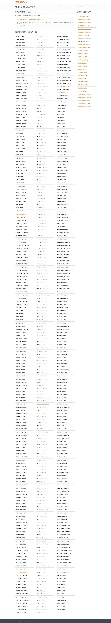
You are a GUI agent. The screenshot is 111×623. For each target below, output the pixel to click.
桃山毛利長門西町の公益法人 (63, 288)
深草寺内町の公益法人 (42, 475)
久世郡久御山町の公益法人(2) (84, 97)
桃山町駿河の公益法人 (62, 348)
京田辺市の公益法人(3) (83, 81)
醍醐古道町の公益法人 (21, 503)
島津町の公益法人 (20, 211)
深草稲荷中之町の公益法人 (42, 298)
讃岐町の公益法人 (20, 204)
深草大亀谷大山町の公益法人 (63, 45)
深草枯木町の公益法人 (42, 335)
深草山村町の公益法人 (42, 600)
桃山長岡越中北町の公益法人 (63, 254)
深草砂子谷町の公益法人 (42, 435)
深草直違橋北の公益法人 (62, 102)
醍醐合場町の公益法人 (21, 326)
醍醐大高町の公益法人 (21, 357)
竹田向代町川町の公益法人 (42, 39)
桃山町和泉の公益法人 (62, 304)
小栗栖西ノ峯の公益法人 (21, 105)
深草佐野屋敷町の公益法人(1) (43, 397)
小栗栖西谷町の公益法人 (21, 102)
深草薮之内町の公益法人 (42, 597)
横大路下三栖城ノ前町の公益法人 (64, 531)
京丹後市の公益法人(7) (83, 84)
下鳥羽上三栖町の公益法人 (22, 226)
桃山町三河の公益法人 (62, 410)
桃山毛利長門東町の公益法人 (63, 285)
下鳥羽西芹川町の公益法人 (22, 263)
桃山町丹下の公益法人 (62, 357)
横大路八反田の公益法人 (62, 506)
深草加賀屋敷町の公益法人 (42, 326)
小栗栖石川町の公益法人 (21, 80)
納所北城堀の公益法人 (42, 145)
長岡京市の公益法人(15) (83, 75)
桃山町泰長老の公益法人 (62, 351)
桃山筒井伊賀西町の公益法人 (63, 245)
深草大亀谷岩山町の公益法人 (63, 39)
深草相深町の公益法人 (42, 267)
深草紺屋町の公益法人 (42, 391)
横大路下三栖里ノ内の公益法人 (64, 528)
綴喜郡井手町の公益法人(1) (84, 100)
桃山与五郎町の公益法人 (62, 295)
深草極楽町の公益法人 (42, 385)
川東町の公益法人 (20, 151)
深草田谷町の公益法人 (42, 466)
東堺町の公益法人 (41, 186)
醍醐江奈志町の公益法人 (21, 351)
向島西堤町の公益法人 (62, 189)
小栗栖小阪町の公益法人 (21, 95)
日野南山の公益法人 (41, 263)
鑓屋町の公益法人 (61, 425)
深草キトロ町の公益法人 (42, 360)
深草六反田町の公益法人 (42, 609)
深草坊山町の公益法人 (42, 569)
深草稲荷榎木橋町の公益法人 (43, 288)
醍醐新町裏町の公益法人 (21, 453)
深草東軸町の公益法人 (42, 481)
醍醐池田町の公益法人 (21, 332)
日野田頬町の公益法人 (42, 223)
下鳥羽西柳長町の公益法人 (22, 267)
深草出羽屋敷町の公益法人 (42, 478)
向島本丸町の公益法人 (62, 207)
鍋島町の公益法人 (41, 108)
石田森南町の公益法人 (21, 67)
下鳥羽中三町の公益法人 (21, 260)
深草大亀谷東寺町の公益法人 (63, 74)
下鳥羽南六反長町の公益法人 (22, 295)
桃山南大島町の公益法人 (62, 282)
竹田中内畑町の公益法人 (21, 575)
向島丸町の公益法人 (61, 214)
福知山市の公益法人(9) (83, 50)
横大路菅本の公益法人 (62, 469)
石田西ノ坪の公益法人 (21, 58)
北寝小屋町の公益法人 (21, 161)
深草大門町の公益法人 (42, 460)
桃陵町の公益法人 (41, 64)
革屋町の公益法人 (20, 154)
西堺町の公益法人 (41, 123)
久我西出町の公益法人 (21, 192)
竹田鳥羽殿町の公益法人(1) (22, 572)
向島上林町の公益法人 (62, 139)
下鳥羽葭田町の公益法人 (21, 298)
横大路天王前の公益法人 (62, 481)
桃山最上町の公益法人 (62, 292)
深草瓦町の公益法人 (41, 341)
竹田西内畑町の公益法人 (21, 587)
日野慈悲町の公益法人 (42, 220)
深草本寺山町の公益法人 (42, 575)
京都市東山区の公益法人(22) (84, 29)
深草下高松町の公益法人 (42, 407)
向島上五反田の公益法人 (62, 136)
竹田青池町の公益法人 (21, 537)
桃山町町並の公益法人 (62, 400)
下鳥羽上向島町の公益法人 (22, 229)
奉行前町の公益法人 (61, 105)
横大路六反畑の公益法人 (62, 522)
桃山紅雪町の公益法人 (62, 235)
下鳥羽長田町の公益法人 (21, 223)
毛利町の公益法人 (61, 223)
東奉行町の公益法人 (41, 201)
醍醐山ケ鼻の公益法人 (21, 531)
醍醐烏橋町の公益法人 (21, 394)
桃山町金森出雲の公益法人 (63, 329)
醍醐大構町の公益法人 (21, 354)
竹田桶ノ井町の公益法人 (21, 544)
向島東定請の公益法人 (62, 201)
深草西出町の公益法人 (42, 519)
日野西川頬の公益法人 (42, 235)
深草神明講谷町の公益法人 (42, 422)
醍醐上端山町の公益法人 (21, 385)
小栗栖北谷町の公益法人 (21, 92)
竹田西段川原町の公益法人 (22, 597)
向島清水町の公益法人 (62, 145)
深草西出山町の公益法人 (42, 522)
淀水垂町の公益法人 (61, 606)
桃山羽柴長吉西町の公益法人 (63, 263)
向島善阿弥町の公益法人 (62, 161)
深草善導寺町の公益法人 (42, 450)
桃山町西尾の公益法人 (62, 379)
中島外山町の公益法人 (42, 83)
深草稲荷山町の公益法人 (42, 301)
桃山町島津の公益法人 (62, 335)
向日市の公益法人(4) (82, 72)
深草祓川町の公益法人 (42, 531)
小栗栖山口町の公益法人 (21, 126)
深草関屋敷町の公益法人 (42, 444)
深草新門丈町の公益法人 (42, 425)
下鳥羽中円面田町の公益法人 (22, 257)
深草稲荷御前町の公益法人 (42, 292)
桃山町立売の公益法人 (62, 354)
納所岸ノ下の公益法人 (42, 142)
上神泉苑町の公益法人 (21, 148)
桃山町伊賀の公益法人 (62, 301)
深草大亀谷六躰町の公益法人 (63, 89)
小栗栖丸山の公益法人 (21, 111)
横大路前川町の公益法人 (62, 513)
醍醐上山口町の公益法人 (21, 388)
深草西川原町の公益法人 (42, 513)
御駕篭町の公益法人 (20, 77)
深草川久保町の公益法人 (42, 338)
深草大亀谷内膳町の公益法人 (63, 58)
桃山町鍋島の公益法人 (62, 376)
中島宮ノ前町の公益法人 (42, 102)
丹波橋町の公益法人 (41, 52)
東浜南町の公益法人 (41, 195)
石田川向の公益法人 (20, 52)
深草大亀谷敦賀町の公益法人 (63, 55)
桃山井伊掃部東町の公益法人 (63, 229)
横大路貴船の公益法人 (62, 441)
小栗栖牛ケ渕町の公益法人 (22, 86)
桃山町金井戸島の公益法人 (63, 326)
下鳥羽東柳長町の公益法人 (22, 273)
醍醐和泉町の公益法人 (21, 335)
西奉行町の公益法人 (41, 130)
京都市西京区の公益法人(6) (84, 47)
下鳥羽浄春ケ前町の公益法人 (22, 245)
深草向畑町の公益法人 (42, 590)
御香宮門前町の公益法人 (21, 201)
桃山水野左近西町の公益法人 (63, 279)
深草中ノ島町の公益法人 (42, 497)
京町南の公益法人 (20, 173)
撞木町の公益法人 (20, 310)
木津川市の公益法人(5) (83, 91)
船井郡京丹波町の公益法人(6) (84, 106)
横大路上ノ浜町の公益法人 (63, 435)
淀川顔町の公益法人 (61, 581)
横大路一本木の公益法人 (62, 428)
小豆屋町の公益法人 (20, 36)
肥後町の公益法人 (41, 204)
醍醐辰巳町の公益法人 (21, 472)
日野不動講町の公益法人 (42, 257)
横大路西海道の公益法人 (62, 453)
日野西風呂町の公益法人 (42, 242)
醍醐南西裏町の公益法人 (21, 522)
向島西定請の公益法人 (62, 186)
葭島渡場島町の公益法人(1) (63, 572)
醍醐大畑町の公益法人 (21, 360)
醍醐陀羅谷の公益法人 (21, 475)
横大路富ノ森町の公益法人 (63, 485)
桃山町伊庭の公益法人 (62, 313)
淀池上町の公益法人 (61, 575)
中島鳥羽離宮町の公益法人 (42, 86)
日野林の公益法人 (41, 251)
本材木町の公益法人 (61, 226)
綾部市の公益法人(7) (82, 56)
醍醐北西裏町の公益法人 (21, 413)
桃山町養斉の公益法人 (62, 422)
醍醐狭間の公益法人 (20, 491)
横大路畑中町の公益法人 (62, 503)
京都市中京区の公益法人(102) (84, 25)
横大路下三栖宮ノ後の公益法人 (64, 544)
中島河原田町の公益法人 (42, 74)
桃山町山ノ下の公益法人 (62, 419)
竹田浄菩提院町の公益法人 (22, 556)
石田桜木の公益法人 (20, 55)
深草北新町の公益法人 (42, 354)
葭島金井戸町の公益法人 (62, 566)
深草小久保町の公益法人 (42, 376)
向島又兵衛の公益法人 (62, 211)
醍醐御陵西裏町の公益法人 (22, 432)
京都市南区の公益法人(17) (84, 35)
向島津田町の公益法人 (62, 173)
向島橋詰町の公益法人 (62, 198)
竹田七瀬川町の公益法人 (21, 584)
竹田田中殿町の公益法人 (21, 562)
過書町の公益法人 (20, 136)
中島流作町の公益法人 (42, 105)
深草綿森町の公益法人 (42, 612)
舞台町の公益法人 (61, 108)
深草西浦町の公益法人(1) (42, 509)
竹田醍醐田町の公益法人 (21, 559)
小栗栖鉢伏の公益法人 (21, 108)
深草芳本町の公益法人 (42, 606)
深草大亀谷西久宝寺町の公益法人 (64, 61)
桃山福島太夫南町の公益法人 (63, 270)
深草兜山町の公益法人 (42, 329)
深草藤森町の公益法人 (42, 556)
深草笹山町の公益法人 (42, 394)
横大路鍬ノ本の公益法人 (62, 450)
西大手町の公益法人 (41, 117)
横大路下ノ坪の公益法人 (62, 460)
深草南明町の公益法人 (42, 503)
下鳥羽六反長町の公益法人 (22, 304)
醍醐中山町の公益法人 (21, 481)
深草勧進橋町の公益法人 (42, 348)
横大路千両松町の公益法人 (63, 472)
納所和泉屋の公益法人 (42, 136)
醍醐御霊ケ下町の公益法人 (22, 428)
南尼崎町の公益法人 (61, 130)
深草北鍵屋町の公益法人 (42, 351)
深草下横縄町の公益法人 (42, 410)
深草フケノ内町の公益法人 (42, 544)
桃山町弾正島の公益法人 (62, 363)
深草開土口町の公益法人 (42, 319)
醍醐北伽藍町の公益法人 (21, 407)
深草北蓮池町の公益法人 (42, 357)
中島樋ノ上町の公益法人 (42, 92)
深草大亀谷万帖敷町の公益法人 (64, 83)
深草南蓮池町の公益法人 (42, 578)
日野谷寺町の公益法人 (42, 232)
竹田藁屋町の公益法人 (42, 45)
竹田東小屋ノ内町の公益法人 (22, 600)
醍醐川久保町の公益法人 (21, 400)
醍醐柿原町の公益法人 (21, 372)
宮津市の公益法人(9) (82, 63)
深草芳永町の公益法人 (42, 603)
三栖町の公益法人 (61, 117)
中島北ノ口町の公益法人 (42, 77)
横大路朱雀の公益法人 (62, 463)
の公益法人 (68, 6)
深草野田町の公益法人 (42, 525)
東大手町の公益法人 (41, 179)
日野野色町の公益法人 (42, 245)
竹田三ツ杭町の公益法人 (21, 612)
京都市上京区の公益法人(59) (84, 19)
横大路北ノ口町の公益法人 (63, 438)
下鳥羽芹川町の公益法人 (21, 251)
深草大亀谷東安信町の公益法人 (64, 67)
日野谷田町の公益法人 (42, 229)
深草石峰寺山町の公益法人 (42, 441)
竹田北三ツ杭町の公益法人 (22, 550)
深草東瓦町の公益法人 (42, 534)
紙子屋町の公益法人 (20, 145)
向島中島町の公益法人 (62, 179)
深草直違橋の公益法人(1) (62, 92)
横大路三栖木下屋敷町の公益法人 (64, 553)
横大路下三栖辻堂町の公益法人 (64, 534)
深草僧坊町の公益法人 (42, 453)
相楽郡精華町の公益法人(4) (84, 103)
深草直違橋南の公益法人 (62, 98)
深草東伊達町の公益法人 (42, 537)
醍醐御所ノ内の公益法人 (21, 425)
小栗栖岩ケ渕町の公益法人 (22, 83)
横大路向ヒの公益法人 (62, 519)
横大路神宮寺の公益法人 (62, 466)
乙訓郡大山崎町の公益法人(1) (84, 94)
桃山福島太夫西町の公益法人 (63, 267)
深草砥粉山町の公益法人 (42, 485)
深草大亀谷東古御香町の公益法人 (64, 77)
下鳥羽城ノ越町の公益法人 (22, 248)
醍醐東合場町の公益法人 (21, 494)
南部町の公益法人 (41, 111)
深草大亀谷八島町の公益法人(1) (64, 86)
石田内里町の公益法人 (21, 42)
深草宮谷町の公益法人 (42, 581)
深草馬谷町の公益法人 (42, 307)
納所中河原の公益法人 (42, 151)
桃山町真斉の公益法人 (62, 341)
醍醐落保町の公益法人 (21, 363)
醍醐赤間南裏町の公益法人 (22, 329)
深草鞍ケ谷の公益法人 (42, 366)
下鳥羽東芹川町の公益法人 (22, 270)
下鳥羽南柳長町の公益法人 (22, 292)
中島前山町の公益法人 (42, 98)
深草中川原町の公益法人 (42, 491)
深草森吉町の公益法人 (42, 593)
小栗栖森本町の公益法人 (21, 123)
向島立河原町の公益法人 (62, 170)
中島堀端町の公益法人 (42, 95)
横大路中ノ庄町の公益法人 (63, 491)
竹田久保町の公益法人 (21, 553)
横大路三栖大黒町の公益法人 (63, 556)
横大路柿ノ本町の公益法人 (63, 432)
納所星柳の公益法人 (41, 154)
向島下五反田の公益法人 (62, 148)
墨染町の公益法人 (20, 319)
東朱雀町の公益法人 (41, 189)
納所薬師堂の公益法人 (42, 164)
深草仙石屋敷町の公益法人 (42, 447)
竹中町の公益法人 (41, 49)
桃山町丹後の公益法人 (62, 360)
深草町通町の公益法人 (42, 469)
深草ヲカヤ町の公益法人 (42, 316)
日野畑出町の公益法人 (42, 248)
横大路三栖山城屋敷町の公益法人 (64, 562)
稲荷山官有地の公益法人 (21, 70)
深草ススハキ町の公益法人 (42, 432)
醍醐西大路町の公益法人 (21, 485)
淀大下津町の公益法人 (62, 578)
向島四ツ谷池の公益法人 (62, 217)
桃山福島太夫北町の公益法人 (63, 273)
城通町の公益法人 (20, 313)
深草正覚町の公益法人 (42, 416)
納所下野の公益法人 (41, 148)
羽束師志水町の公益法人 (42, 170)
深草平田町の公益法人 (42, 541)
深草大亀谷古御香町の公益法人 (64, 80)
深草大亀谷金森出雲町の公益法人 (64, 49)
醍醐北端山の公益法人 (21, 416)
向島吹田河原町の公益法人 (63, 158)
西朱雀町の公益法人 (41, 126)
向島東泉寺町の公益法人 (62, 176)
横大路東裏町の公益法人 (62, 509)
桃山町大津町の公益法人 (62, 323)
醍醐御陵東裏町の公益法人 (22, 435)
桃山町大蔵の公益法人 (62, 316)
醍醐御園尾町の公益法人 (21, 513)
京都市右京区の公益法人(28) (84, 38)
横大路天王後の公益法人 (62, 478)
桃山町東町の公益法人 (62, 388)
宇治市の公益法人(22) (83, 60)
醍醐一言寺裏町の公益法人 (22, 338)
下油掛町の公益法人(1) (21, 214)
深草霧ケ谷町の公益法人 (42, 363)
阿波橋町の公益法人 (20, 39)
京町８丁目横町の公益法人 (22, 170)
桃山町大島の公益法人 (62, 319)
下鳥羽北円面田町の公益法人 (22, 232)
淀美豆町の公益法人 (61, 609)
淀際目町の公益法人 (61, 587)
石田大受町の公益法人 (21, 45)
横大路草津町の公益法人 (62, 444)
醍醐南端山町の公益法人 (21, 525)
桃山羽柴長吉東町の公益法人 (63, 260)
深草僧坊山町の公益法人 (42, 457)
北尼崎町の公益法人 (20, 158)
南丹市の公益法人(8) (82, 88)
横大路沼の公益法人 (61, 497)
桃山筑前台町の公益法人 (62, 239)
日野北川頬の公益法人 (42, 214)
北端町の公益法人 (20, 164)
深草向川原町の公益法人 (42, 587)
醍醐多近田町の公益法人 (21, 469)
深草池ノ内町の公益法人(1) (43, 273)
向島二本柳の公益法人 (62, 195)
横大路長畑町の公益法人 (62, 494)
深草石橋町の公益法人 (42, 282)
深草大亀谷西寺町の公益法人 (63, 64)
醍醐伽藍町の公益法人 (21, 397)
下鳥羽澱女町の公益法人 (21, 301)
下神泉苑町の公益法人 (21, 220)
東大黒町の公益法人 (41, 192)
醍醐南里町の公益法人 (21, 516)
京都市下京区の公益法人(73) (84, 32)
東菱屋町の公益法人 (41, 198)
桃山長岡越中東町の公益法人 (63, 248)
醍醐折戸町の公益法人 (21, 366)
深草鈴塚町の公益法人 (42, 428)
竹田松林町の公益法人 (21, 606)
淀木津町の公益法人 (61, 584)
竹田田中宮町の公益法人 (21, 566)
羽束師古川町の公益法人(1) (43, 176)
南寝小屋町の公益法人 (62, 133)
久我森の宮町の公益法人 (21, 198)
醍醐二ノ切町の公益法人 (21, 488)
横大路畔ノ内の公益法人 (62, 447)
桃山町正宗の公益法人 (62, 397)
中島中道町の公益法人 (42, 89)
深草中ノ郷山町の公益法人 (42, 494)
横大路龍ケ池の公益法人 (62, 475)
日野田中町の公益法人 (42, 226)
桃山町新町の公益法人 (62, 344)
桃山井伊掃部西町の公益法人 (63, 232)
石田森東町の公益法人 (21, 64)
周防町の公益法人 (20, 316)
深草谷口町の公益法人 (42, 463)
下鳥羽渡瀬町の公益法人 (21, 307)
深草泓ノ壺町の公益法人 (42, 547)
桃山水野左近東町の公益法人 (63, 276)
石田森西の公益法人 (20, 61)
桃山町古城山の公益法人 (62, 332)
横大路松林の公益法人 (62, 516)
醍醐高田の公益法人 (20, 463)
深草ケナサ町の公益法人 (42, 372)
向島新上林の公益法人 (62, 154)
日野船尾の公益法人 (41, 260)
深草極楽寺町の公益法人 (42, 379)
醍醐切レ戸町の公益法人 (21, 422)
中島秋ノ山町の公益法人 (42, 70)
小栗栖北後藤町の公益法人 (22, 89)
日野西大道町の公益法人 (42, 239)
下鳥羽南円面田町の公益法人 (22, 285)
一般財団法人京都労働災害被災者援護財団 (30, 19)
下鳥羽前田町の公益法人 (21, 282)
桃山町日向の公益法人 (62, 391)
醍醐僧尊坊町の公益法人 (21, 478)
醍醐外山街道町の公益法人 (22, 457)
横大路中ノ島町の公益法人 (63, 488)
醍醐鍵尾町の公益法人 (21, 369)
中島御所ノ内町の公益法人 (42, 80)
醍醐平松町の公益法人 (21, 500)
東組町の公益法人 (41, 183)
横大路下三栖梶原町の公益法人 (64, 525)
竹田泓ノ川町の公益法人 (21, 603)
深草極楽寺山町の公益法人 (42, 382)
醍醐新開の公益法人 (20, 450)
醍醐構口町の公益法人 (21, 382)
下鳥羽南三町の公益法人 (21, 288)
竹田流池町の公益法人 (42, 42)
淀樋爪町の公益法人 (61, 600)
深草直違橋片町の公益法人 (63, 95)
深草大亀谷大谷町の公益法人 (63, 42)
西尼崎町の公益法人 (41, 114)
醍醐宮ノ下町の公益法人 (21, 528)
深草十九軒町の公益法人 (42, 413)
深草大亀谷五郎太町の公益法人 (64, 52)
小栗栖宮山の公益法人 (21, 117)
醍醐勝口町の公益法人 (21, 447)
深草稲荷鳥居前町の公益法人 (43, 295)
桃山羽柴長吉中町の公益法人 (63, 257)
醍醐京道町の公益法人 (21, 419)
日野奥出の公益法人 (41, 211)
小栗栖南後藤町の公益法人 (22, 114)
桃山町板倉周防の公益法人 (63, 307)
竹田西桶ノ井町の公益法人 (22, 590)
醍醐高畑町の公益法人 (21, 466)
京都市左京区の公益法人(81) (84, 22)
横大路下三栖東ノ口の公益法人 (64, 541)
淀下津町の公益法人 (61, 590)
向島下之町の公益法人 (62, 151)
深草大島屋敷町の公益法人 (42, 313)
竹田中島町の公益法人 (21, 581)
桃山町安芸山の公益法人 (62, 298)
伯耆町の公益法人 (61, 114)
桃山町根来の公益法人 (62, 385)
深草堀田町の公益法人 (42, 572)
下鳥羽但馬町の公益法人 (21, 254)
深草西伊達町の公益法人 (42, 516)
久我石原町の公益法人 (21, 186)
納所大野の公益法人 (41, 139)
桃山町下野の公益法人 (62, 338)
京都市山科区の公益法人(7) (84, 44)
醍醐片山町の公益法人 (21, 379)
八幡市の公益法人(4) (82, 78)
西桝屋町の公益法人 (41, 133)
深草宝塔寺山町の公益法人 (42, 566)
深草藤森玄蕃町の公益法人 (42, 553)
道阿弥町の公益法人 (41, 58)
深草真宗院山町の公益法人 (42, 419)
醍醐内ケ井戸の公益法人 (21, 348)
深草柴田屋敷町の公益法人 (42, 400)
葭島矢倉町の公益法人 (62, 569)
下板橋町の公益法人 (20, 217)
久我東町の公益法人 (20, 183)
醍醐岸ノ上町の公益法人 (21, 404)
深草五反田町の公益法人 (42, 388)
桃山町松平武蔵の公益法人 (63, 407)
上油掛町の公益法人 (20, 139)
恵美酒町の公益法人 (20, 74)
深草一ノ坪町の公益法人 (42, 285)
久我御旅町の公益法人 (21, 189)
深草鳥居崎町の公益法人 (42, 488)
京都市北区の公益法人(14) (84, 16)
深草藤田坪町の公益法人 (42, 550)
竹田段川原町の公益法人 (21, 569)
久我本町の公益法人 (20, 195)
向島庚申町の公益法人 (62, 142)
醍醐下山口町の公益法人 (21, 444)
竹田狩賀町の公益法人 (21, 547)
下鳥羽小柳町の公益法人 (21, 242)
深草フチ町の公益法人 (42, 559)
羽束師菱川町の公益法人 (42, 173)
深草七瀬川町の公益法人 (42, 500)
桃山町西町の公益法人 (62, 382)
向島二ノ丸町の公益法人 (62, 192)
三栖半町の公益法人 (61, 120)
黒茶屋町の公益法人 (20, 179)
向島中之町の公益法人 (62, 183)
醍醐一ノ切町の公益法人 (21, 341)
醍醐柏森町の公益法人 (21, 376)
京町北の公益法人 (20, 176)
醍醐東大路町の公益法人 (21, 497)
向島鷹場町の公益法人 (62, 167)
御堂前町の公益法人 (61, 126)
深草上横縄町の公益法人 (42, 332)
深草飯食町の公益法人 (42, 276)
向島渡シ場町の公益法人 (62, 220)
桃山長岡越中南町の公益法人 (63, 251)
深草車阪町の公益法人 (42, 369)
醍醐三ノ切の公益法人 (21, 438)
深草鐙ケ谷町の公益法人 (42, 270)
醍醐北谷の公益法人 (20, 410)
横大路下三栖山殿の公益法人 (63, 547)
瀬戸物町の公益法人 (20, 323)
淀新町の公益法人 (61, 593)
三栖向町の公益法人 (61, 123)
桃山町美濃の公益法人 (62, 416)
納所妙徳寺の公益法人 (42, 161)
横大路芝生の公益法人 (62, 457)
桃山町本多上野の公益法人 (63, 394)
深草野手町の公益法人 (42, 528)
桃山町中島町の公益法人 (62, 372)
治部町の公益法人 (20, 207)
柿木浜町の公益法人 (20, 130)
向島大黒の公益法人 (61, 164)
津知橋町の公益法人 (41, 55)
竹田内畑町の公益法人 (21, 541)
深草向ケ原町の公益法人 (42, 584)
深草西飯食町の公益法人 (42, 506)
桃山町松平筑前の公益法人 (63, 404)
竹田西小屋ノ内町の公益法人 (22, 593)
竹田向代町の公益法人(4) (42, 36)
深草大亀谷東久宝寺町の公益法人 (64, 70)
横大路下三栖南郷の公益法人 (63, 537)
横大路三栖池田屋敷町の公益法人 (64, 550)
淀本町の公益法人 (61, 603)
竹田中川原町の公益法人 (21, 578)
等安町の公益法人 (41, 61)
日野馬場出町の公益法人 (42, 254)
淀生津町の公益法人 (61, 597)
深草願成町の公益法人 (42, 344)
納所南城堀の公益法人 (42, 158)
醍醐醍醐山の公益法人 (21, 460)
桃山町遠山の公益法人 (62, 366)
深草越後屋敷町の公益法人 (42, 310)
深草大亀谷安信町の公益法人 (63, 36)
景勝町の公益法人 (20, 133)
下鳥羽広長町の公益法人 (21, 279)
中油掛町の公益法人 (41, 67)
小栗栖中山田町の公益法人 (22, 98)
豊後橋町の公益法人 (61, 111)
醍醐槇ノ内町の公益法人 (21, 506)
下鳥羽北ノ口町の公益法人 (22, 239)
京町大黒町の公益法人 (21, 167)
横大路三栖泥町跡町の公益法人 (64, 559)
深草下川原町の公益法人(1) (43, 404)
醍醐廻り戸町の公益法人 (21, 509)
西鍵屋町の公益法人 (41, 120)
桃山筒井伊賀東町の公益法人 (63, 242)
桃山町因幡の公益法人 (62, 310)
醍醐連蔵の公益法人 (20, 534)
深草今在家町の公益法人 (42, 304)
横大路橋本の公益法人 (62, 500)
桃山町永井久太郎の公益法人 (63, 369)
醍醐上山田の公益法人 (21, 391)
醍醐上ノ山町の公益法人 (21, 344)
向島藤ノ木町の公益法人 (62, 204)
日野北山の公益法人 (41, 217)
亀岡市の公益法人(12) (83, 66)
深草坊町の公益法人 (41, 562)
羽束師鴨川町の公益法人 (42, 167)
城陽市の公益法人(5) (82, 69)
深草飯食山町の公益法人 (42, 279)
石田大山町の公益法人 (21, 49)
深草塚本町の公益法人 (42, 472)
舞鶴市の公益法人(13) (83, 53)
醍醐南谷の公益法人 (20, 519)
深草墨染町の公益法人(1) (42, 438)
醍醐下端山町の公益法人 (21, 441)
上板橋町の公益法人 (20, 142)
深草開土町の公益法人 (42, 323)
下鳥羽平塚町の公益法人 (21, 276)
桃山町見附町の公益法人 (62, 413)
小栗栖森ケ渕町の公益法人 (22, 120)
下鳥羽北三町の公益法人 (21, 235)
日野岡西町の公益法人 (42, 207)
